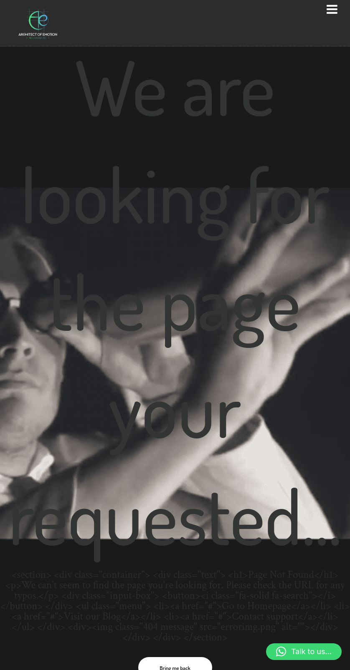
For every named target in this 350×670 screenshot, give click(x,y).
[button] (304, 651)
